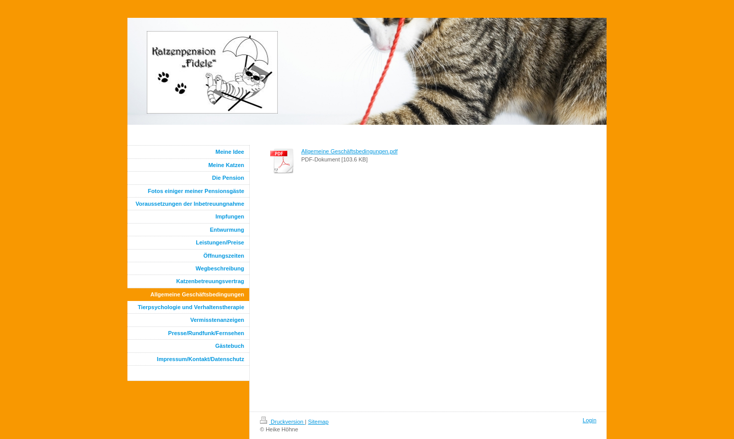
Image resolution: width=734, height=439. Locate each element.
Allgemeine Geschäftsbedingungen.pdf (349, 151)
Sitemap (318, 422)
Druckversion (282, 422)
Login (589, 420)
